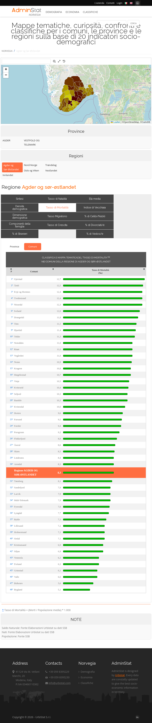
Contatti (110, 3)
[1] (109, 257)
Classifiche (90, 12)
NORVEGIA (7, 51)
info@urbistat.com (57, 683)
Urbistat (120, 675)
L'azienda (99, 3)
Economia (72, 12)
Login (119, 3)
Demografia (54, 12)
